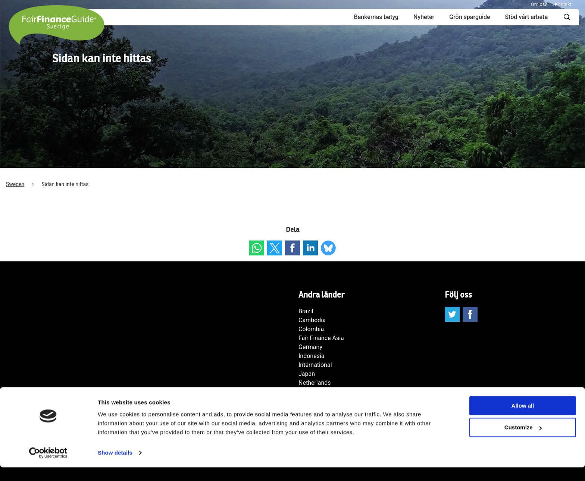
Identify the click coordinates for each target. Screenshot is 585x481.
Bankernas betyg (376, 17)
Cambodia (312, 320)
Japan (306, 373)
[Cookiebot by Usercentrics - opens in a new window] (48, 466)
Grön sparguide (469, 17)
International (315, 364)
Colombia (311, 329)
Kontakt (563, 4)
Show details (115, 466)
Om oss (539, 4)
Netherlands (314, 382)
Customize (523, 441)
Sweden (15, 184)
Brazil (305, 311)
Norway (308, 391)
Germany (310, 346)
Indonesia (311, 355)
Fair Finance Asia (321, 338)
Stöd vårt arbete (526, 17)
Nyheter (423, 17)
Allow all (523, 419)
